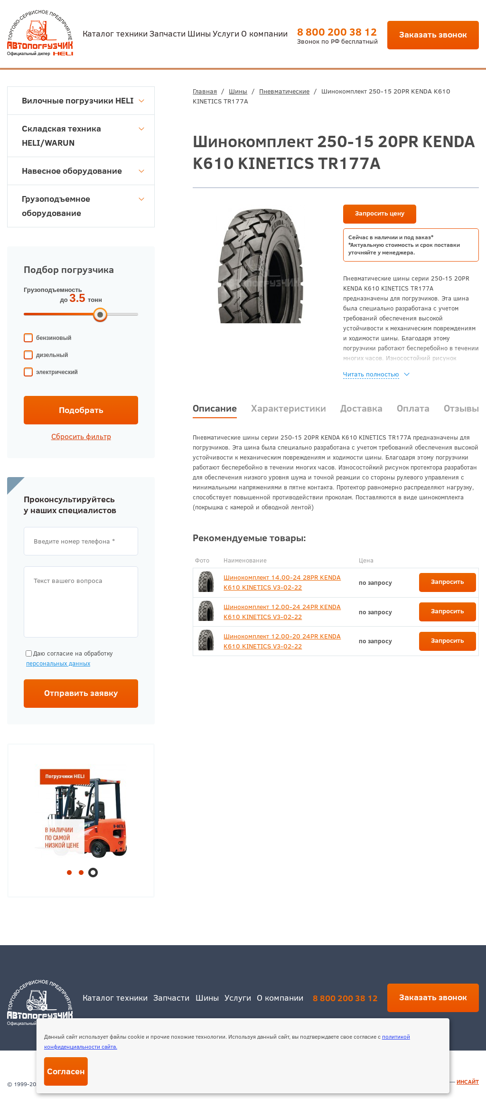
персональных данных (58, 663)
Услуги (226, 33)
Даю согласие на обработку (68, 658)
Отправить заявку (81, 693)
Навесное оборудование (83, 171)
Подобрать (81, 410)
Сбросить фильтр (81, 436)
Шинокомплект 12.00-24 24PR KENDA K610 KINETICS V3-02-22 (282, 611)
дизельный (52, 355)
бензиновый (53, 338)
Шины (199, 33)
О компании (264, 33)
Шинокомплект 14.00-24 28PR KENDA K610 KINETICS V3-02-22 (282, 582)
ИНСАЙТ (468, 1082)
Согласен (66, 1071)
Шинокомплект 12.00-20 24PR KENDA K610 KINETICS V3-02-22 (282, 641)
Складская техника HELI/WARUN (83, 135)
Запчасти (168, 33)
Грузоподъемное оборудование (83, 206)
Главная (205, 91)
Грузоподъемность (53, 289)
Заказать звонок (433, 34)
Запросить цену (379, 213)
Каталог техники (115, 33)
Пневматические (284, 91)
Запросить (447, 581)
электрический (57, 372)
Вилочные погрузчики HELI (83, 100)
